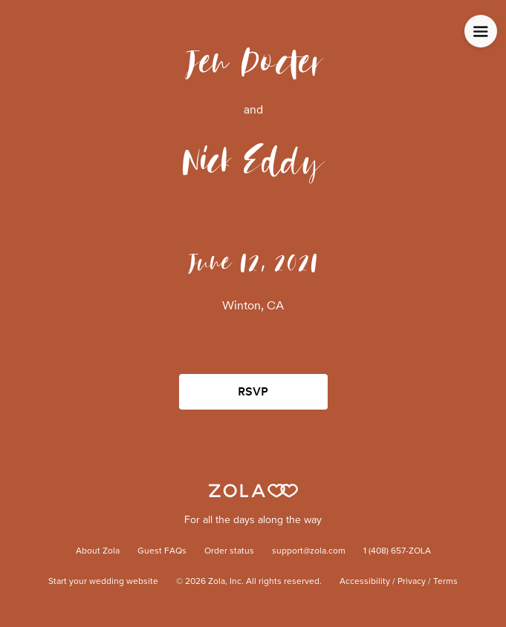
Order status (229, 551)
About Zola (98, 551)
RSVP (253, 391)
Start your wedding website (103, 581)
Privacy (412, 581)
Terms (445, 581)
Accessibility (365, 581)
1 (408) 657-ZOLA (397, 551)
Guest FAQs (161, 551)
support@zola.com (309, 551)
